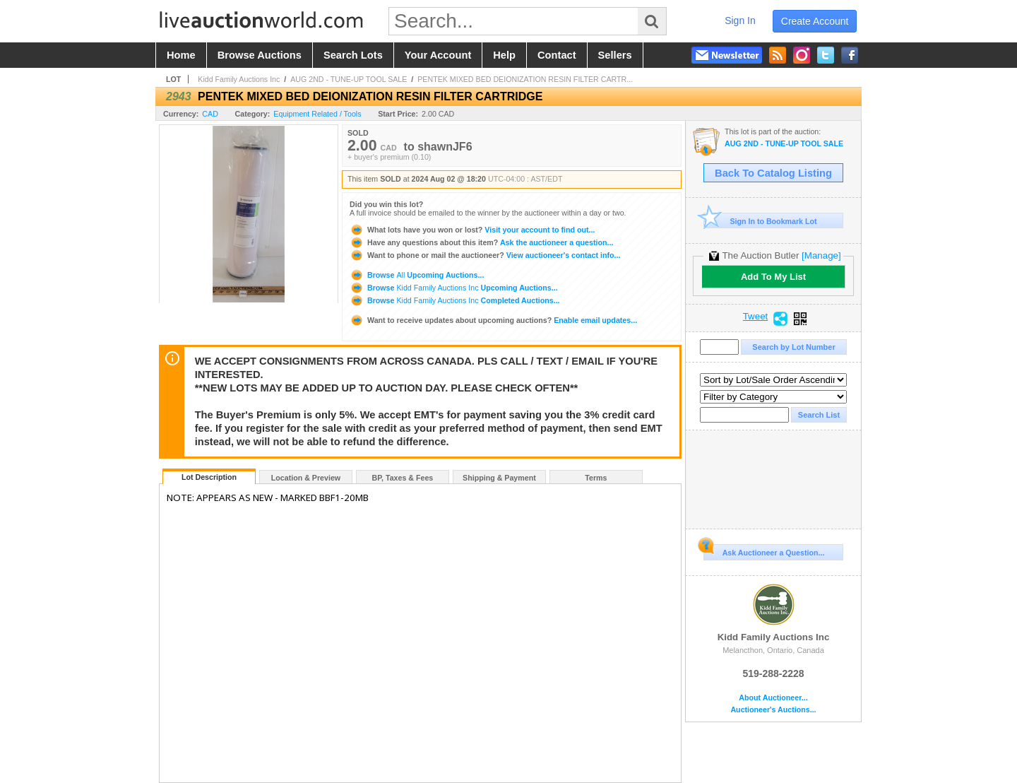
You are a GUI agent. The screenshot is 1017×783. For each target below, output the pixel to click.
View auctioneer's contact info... (485, 255)
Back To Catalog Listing (773, 173)
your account (438, 55)
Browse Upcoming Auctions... (417, 275)
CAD (210, 114)
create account (815, 21)
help (504, 55)
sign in (740, 20)
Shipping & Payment (499, 477)
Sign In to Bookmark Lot (760, 221)
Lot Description (209, 477)
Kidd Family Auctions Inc (239, 79)
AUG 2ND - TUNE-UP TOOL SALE (348, 79)
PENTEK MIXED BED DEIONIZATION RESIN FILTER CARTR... (525, 79)
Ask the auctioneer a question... (481, 242)
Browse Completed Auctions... (455, 300)
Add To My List (773, 276)
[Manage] (821, 255)
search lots (353, 55)
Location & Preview (305, 477)
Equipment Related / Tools (317, 114)
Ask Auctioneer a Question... (763, 550)
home (181, 55)
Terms (596, 477)
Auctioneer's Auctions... (773, 710)
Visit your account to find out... (472, 229)
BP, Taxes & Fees (403, 477)
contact (556, 55)
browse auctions (260, 55)
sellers (615, 55)
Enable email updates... (493, 320)
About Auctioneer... (773, 698)
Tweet (755, 317)
